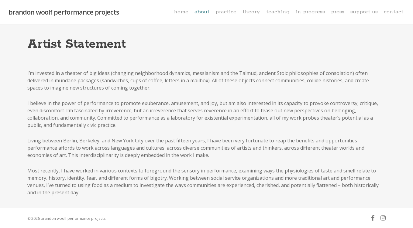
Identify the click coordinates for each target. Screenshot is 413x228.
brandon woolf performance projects (64, 12)
